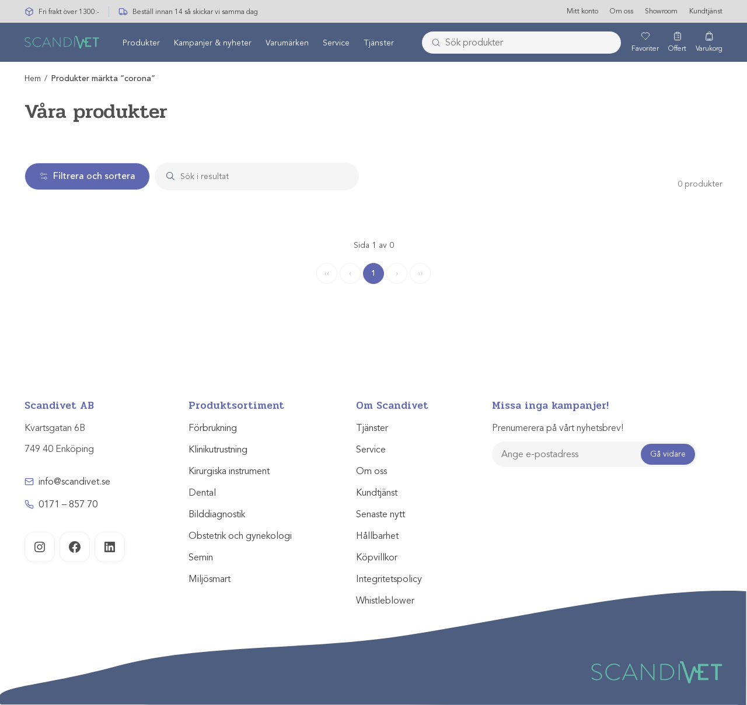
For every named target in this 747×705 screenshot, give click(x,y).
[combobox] (521, 42)
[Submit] (432, 42)
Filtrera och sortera (87, 176)
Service (336, 43)
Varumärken (287, 43)
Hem (33, 78)
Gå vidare (668, 454)
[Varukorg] (709, 42)
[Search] (268, 176)
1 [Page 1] (373, 273)
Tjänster (379, 43)
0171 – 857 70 (68, 504)
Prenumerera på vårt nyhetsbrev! (557, 428)
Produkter (141, 43)
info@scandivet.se (74, 481)
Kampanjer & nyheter (213, 43)
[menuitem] (141, 43)
